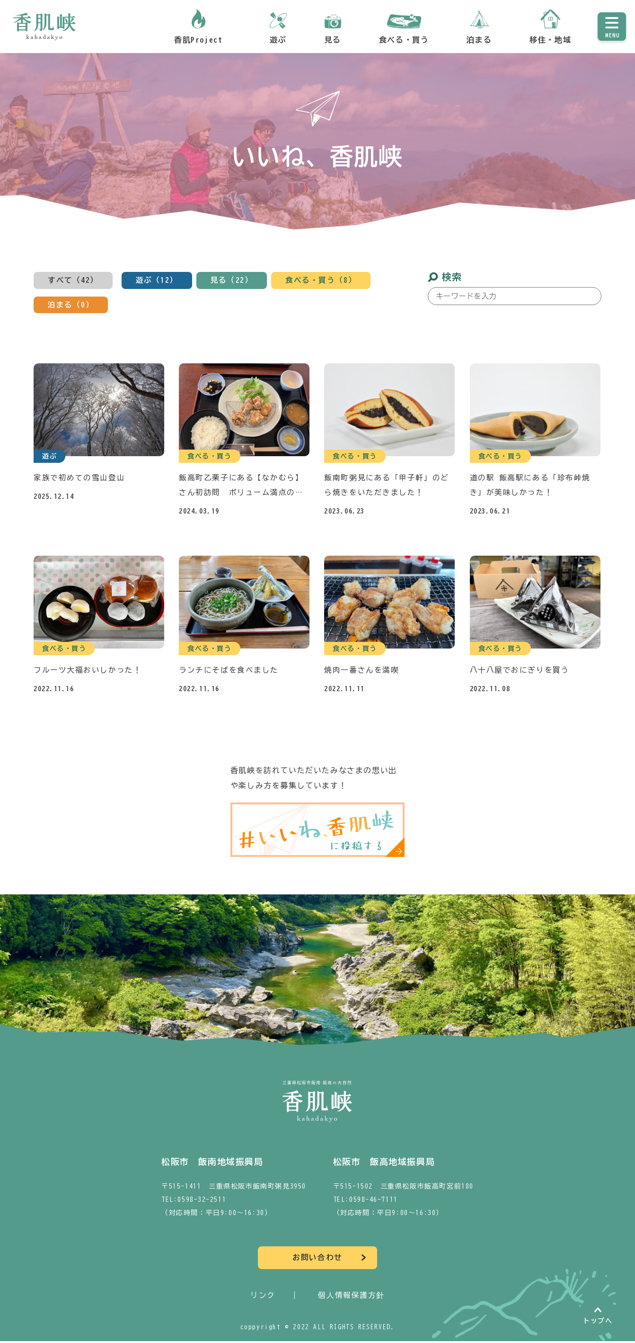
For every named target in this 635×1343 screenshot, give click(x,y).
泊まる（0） (71, 305)
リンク (262, 1297)
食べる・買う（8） (321, 280)
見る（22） (232, 280)
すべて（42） (73, 280)
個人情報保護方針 (351, 1297)
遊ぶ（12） (157, 280)
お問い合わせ (317, 1259)
